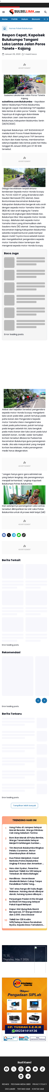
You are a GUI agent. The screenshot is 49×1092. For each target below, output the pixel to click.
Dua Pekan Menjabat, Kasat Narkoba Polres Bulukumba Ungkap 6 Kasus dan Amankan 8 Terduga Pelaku (26, 861)
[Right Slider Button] (46, 19)
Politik (14, 19)
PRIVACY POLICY (40, 1084)
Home (5, 19)
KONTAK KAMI (38, 1089)
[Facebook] (4, 535)
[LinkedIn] (21, 1076)
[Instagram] (21, 1069)
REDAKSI (5, 1084)
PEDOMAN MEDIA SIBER (21, 1084)
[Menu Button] (3, 12)
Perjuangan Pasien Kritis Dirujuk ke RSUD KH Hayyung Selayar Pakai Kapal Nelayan (26, 902)
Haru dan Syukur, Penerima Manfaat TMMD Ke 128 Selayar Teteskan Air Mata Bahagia (25, 871)
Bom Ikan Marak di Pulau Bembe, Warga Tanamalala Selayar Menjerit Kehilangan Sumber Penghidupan (26, 840)
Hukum (24, 19)
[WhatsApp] (19, 535)
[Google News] (35, 1069)
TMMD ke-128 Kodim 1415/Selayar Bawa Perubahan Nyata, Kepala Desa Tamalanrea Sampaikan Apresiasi (26, 922)
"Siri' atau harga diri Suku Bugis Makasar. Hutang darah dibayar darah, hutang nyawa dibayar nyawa (26, 892)
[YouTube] (28, 1069)
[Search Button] (45, 12)
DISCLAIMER (10, 1089)
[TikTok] (42, 1069)
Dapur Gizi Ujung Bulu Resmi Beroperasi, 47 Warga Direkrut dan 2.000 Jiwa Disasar (25, 912)
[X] (9, 535)
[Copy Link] (24, 535)
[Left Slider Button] (38, 700)
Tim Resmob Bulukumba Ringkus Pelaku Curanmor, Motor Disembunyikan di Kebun (26, 851)
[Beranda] (4, 28)
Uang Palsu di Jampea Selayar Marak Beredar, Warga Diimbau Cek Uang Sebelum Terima (26, 830)
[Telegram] (14, 535)
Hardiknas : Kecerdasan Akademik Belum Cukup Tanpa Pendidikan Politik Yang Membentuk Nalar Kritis (25, 881)
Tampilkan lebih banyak (24, 805)
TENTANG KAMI (23, 1089)
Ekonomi (36, 19)
